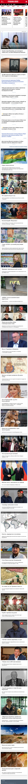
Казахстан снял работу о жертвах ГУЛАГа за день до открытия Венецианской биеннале (17, 21)
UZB (11, 4)
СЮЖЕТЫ (23, 6)
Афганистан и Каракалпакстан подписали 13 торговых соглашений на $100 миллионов (6, 21)
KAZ (1, 4)
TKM (8, 4)
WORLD (14, 4)
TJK (6, 4)
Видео (13, 6)
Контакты (3, 780)
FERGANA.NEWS (13, 2)
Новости (2, 6)
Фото (18, 6)
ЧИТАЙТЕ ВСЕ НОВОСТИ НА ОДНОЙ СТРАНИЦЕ (18, 147)
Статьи (8, 6)
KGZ (4, 4)
